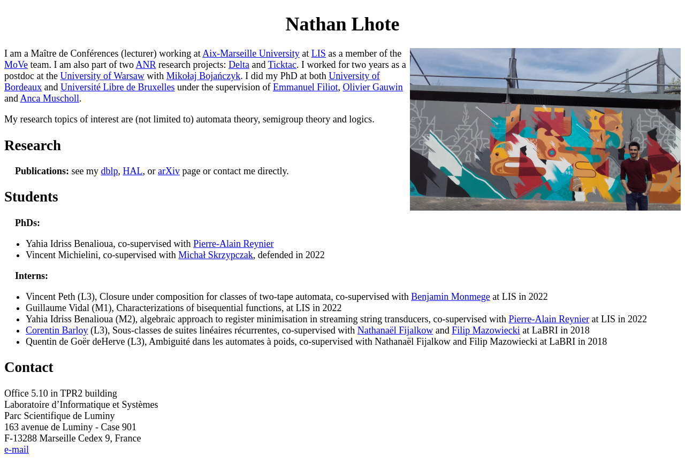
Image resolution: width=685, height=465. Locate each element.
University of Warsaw (102, 76)
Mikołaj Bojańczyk (203, 76)
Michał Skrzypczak (215, 255)
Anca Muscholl (49, 98)
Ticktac (282, 64)
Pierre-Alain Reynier (233, 243)
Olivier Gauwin (372, 87)
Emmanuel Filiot (305, 87)
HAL (133, 171)
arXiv (169, 171)
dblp (109, 171)
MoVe (16, 64)
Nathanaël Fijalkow (395, 330)
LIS (318, 53)
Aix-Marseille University (250, 53)
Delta (239, 64)
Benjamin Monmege (450, 296)
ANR (145, 64)
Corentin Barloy (57, 330)
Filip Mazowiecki (486, 330)
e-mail (16, 449)
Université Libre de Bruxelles (117, 87)
